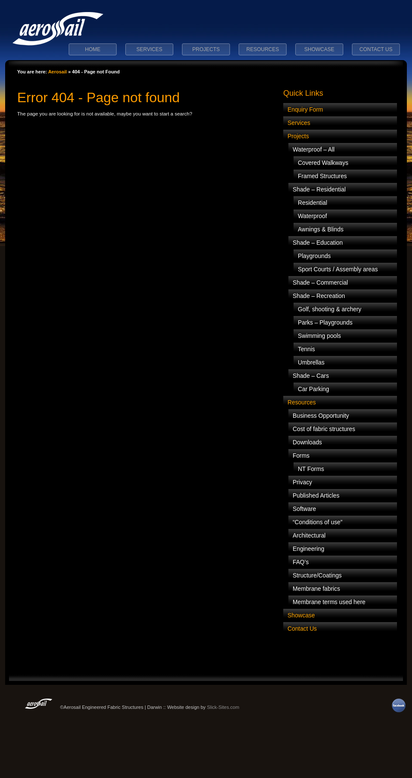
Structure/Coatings (317, 575)
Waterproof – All (314, 149)
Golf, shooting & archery (329, 309)
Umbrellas (311, 362)
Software (304, 509)
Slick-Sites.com (223, 707)
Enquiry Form (305, 109)
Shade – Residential (319, 189)
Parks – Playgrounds (325, 322)
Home (92, 49)
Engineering (308, 549)
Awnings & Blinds (320, 229)
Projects (206, 49)
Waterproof (312, 216)
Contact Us (376, 49)
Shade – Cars (311, 376)
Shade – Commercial (320, 283)
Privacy (302, 482)
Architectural (309, 535)
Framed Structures (322, 176)
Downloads (307, 442)
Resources (262, 49)
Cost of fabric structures (324, 429)
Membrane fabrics (316, 589)
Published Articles (316, 495)
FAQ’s (301, 562)
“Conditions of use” (317, 522)
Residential (312, 203)
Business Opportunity (321, 416)
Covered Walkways (323, 163)
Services (149, 49)
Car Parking (313, 389)
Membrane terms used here (329, 602)
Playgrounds (314, 256)
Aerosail (57, 71)
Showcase (319, 49)
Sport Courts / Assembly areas (338, 269)
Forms (301, 456)
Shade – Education (318, 243)
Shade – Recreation (319, 296)
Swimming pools (319, 336)
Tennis (306, 349)
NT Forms (311, 469)
